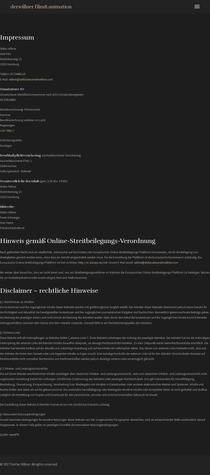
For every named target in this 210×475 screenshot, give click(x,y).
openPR (14, 435)
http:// (10, 130)
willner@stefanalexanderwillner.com (31, 79)
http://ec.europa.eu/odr (92, 263)
